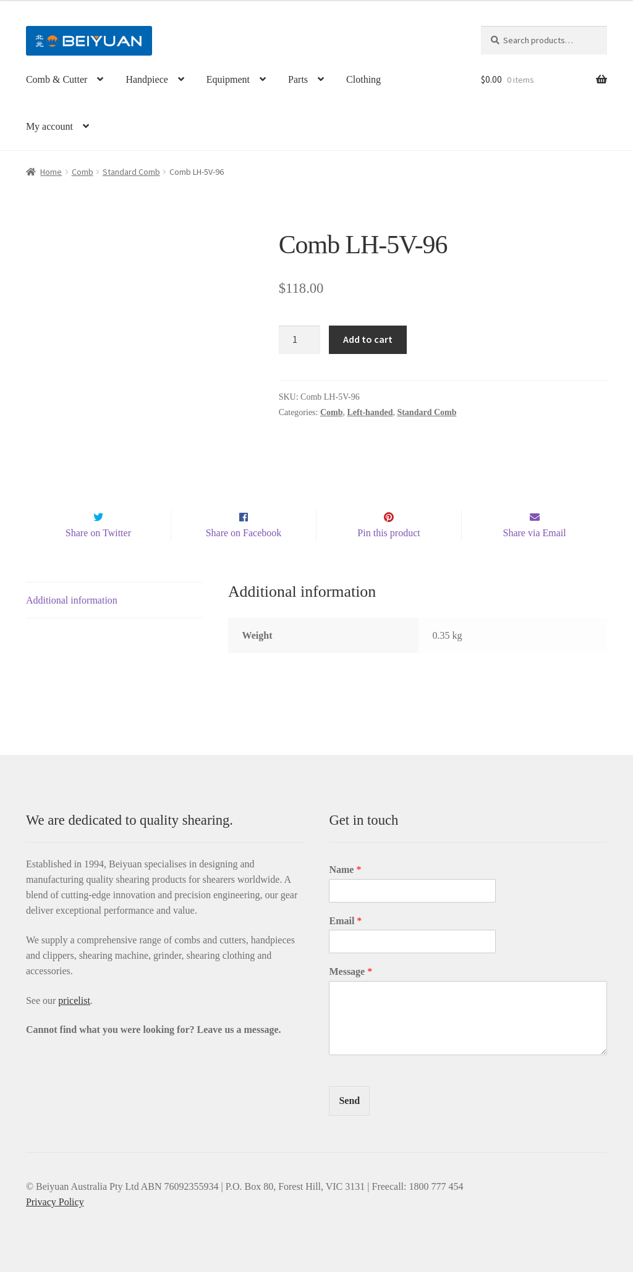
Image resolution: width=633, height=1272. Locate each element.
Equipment (228, 79)
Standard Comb (131, 171)
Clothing (363, 79)
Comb (82, 171)
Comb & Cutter (57, 79)
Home (51, 171)
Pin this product (388, 533)
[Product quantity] (300, 340)
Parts (298, 79)
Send (349, 1100)
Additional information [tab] (71, 601)
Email (345, 921)
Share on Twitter (98, 533)
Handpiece (146, 79)
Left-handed (370, 412)
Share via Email (534, 533)
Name (345, 869)
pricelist (74, 1000)
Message (350, 972)
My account (49, 126)
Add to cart (368, 339)
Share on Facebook (244, 533)
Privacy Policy (55, 1202)
